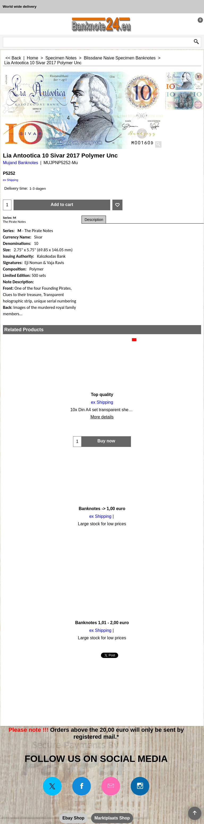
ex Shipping (10, 179)
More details (35, 417)
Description (93, 219)
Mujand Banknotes (20, 162)
